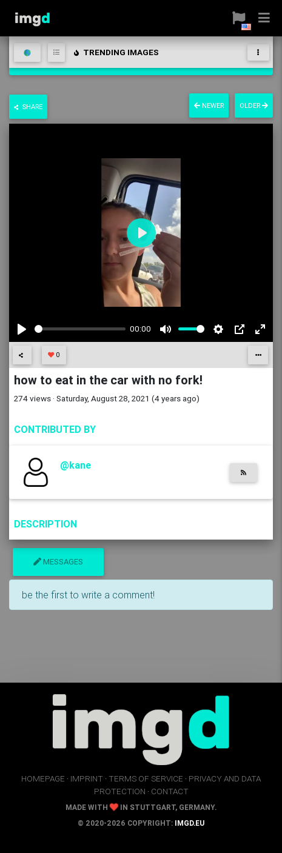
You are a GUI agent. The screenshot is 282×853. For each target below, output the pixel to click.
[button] (239, 18)
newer (209, 105)
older (254, 105)
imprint (86, 778)
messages (58, 562)
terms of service (146, 778)
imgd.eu (189, 823)
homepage (43, 778)
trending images (115, 52)
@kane (75, 465)
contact (170, 791)
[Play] (22, 329)
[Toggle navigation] (258, 52)
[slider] (80, 329)
